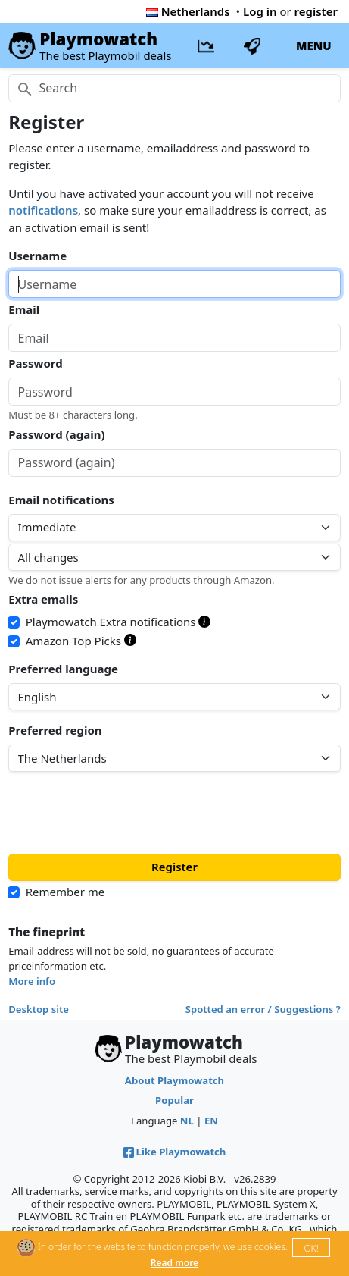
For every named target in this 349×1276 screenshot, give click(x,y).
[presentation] (123, 812)
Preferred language (63, 668)
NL (187, 1120)
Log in (260, 11)
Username (37, 255)
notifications (43, 210)
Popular (174, 1100)
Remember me (65, 891)
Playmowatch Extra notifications (118, 621)
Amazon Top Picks (81, 640)
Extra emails (43, 599)
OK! (311, 1248)
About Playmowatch (174, 1080)
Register (174, 866)
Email (23, 309)
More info (31, 981)
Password (35, 363)
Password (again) (56, 434)
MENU (314, 45)
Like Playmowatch (174, 1151)
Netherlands (188, 11)
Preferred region (54, 730)
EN (211, 1120)
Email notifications (61, 499)
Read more (174, 1262)
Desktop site (38, 1009)
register (316, 11)
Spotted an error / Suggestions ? (263, 1009)
